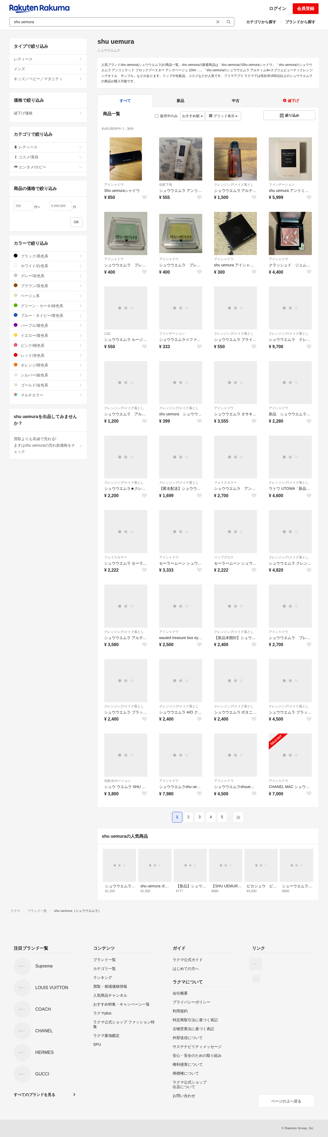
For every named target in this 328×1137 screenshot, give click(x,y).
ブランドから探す (300, 22)
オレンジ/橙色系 (48, 365)
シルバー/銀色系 (48, 375)
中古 (235, 101)
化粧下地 (165, 184)
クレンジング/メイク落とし (234, 184)
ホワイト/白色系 (48, 265)
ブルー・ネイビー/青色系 (48, 315)
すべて (125, 101)
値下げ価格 (48, 113)
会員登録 (305, 8)
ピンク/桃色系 (48, 345)
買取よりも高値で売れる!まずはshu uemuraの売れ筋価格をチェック (48, 445)
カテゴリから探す (261, 22)
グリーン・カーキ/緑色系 (48, 305)
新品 (180, 101)
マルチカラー (48, 395)
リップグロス (223, 557)
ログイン (277, 8)
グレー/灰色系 (48, 275)
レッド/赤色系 (48, 355)
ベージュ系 (48, 295)
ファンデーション (282, 184)
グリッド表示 (223, 116)
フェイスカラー (225, 482)
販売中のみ (166, 116)
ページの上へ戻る (286, 1101)
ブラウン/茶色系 (48, 285)
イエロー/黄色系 (48, 335)
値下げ (291, 101)
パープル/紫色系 (48, 325)
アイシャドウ (114, 184)
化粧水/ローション (117, 781)
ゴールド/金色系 (48, 385)
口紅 (107, 333)
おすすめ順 (192, 116)
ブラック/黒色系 (48, 256)
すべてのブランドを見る (34, 1094)
